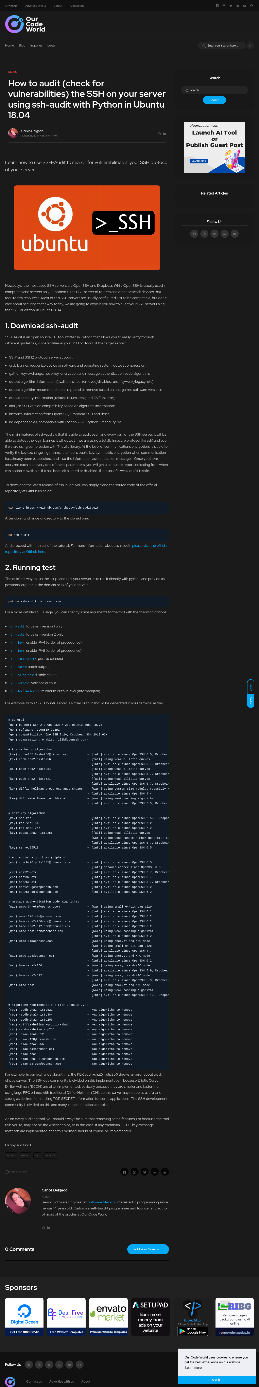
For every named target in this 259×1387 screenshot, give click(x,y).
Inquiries (36, 45)
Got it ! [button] (217, 1379)
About (58, 5)
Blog (22, 45)
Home (9, 45)
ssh (37, 1155)
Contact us (77, 5)
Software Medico (101, 1202)
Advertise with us (35, 5)
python (25, 1155)
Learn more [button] (193, 1367)
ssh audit (50, 1155)
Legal (51, 45)
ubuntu (11, 1155)
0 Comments (19, 1249)
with (11, 5)
